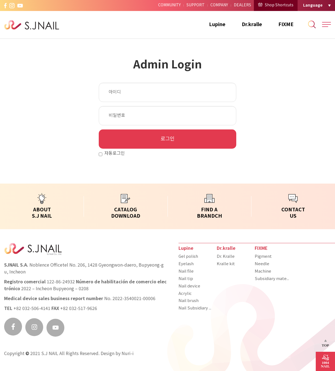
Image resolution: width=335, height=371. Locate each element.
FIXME (285, 24)
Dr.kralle (252, 24)
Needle (262, 264)
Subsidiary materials (272, 279)
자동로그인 (112, 153)
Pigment (263, 256)
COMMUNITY (169, 5)
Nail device (189, 286)
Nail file (186, 271)
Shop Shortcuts (275, 4)
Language (313, 5)
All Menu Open (326, 24)
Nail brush (189, 301)
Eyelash (186, 264)
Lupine (217, 24)
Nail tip (186, 279)
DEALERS (242, 5)
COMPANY (219, 5)
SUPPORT (195, 5)
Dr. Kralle (226, 256)
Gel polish (188, 256)
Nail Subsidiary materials (196, 308)
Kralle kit (226, 264)
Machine (263, 271)
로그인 (168, 139)
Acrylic (185, 294)
